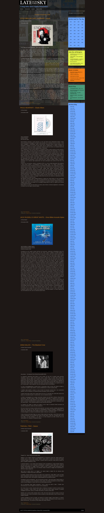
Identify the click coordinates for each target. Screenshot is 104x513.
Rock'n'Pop (28, 103)
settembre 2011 (73, 392)
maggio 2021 (72, 204)
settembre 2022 (73, 177)
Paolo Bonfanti (26, 211)
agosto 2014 (72, 340)
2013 (74, 36)
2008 (71, 33)
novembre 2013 (73, 355)
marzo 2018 (72, 268)
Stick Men (32, 102)
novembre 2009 (73, 424)
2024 (71, 45)
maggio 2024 (72, 143)
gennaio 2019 (72, 251)
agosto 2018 (72, 259)
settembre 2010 (73, 409)
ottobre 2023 (72, 155)
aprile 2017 (72, 286)
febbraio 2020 (72, 229)
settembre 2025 (73, 118)
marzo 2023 (72, 167)
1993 (74, 21)
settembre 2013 (73, 359)
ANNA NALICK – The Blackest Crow (32, 345)
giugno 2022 (72, 182)
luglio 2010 (72, 413)
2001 (74, 27)
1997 (74, 24)
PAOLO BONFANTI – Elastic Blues (32, 108)
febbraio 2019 (72, 249)
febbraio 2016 (72, 310)
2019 (82, 39)
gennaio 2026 (72, 111)
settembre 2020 (73, 217)
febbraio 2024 (72, 148)
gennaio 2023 (72, 170)
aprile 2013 (72, 367)
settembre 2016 (73, 298)
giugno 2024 (72, 141)
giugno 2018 (72, 263)
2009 (74, 33)
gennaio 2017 (72, 291)
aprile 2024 (72, 145)
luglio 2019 (72, 241)
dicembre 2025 (72, 113)
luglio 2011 (72, 394)
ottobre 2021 (72, 195)
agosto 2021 (72, 199)
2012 (71, 36)
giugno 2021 (72, 202)
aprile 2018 (72, 266)
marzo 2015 (72, 328)
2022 (78, 42)
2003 (82, 27)
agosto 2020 (72, 219)
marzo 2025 (72, 128)
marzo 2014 (72, 349)
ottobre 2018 (72, 256)
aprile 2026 (72, 106)
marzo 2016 (72, 308)
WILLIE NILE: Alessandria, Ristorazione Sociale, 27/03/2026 (77, 90)
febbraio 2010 (72, 419)
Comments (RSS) (46, 510)
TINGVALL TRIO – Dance (29, 426)
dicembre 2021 (72, 192)
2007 (82, 30)
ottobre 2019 (72, 236)
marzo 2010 (72, 418)
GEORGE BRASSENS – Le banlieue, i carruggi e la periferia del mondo (77, 59)
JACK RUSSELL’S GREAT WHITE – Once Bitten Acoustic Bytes (42, 217)
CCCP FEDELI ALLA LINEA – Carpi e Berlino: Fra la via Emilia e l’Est (76, 64)
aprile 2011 (72, 399)
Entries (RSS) (39, 510)
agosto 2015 (72, 320)
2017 (74, 39)
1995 (82, 21)
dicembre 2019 (72, 232)
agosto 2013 (72, 360)
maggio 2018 (72, 264)
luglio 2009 (72, 431)
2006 (78, 30)
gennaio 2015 (72, 332)
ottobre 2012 (72, 377)
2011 (82, 33)
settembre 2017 (73, 278)
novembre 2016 (73, 295)
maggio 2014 (72, 345)
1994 (78, 21)
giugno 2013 (72, 364)
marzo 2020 (72, 227)
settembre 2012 (73, 379)
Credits (82, 510)
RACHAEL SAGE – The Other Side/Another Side (75, 93)
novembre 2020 (73, 214)
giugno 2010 (72, 414)
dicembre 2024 (72, 133)
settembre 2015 (73, 318)
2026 (78, 45)
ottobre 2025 (72, 116)
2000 (71, 27)
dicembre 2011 (72, 389)
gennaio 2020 (72, 231)
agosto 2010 (72, 411)
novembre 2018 (73, 254)
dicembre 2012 (72, 374)
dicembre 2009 (72, 423)
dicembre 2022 (72, 172)
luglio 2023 (72, 160)
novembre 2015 (73, 315)
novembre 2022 (73, 173)
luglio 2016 (72, 301)
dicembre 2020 (72, 212)
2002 (78, 27)
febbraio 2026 (72, 109)
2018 (78, 39)
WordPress (34, 510)
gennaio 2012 (72, 387)
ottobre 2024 (72, 135)
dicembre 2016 (72, 293)
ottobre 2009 (72, 426)
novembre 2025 (73, 114)
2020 (71, 42)
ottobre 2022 (72, 175)
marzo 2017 (72, 288)
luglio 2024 (72, 140)
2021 (74, 42)
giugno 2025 (72, 123)
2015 (82, 36)
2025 (74, 45)
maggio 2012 (72, 382)
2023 (82, 42)
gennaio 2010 (72, 421)
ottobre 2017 (72, 276)
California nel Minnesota (74, 74)
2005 (74, 30)
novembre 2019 (73, 234)
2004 (71, 30)
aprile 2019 (72, 246)
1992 (71, 21)
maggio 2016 (72, 305)
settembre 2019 (73, 237)
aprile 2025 (72, 126)
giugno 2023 (72, 162)
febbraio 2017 (72, 290)
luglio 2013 (72, 362)
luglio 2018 (72, 261)
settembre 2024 (73, 136)
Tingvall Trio (25, 502)
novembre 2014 (73, 335)
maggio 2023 (72, 163)
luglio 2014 (72, 342)
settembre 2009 (73, 428)
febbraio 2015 (72, 330)
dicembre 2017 (72, 273)
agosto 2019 (72, 239)
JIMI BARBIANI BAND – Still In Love (76, 88)
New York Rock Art (73, 61)
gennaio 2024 (72, 150)
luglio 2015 (72, 322)
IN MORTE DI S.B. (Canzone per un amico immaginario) (76, 54)
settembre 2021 (73, 197)
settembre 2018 (73, 258)
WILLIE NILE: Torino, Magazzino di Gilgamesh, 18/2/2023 (76, 72)
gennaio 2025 (72, 131)
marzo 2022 (72, 187)
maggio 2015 (72, 325)
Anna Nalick (25, 420)
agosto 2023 (72, 158)
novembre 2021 (73, 194)
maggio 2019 (72, 244)
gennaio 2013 (72, 372)
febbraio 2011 (72, 401)
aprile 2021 (72, 205)
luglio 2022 (72, 180)
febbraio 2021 (72, 209)
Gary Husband (26, 102)
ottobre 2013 (72, 357)
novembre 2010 (73, 406)
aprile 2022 (72, 185)
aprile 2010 (72, 416)
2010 (78, 33)
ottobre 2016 (72, 296)
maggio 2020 (72, 224)
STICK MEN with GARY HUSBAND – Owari (35, 18)
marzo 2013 (72, 369)
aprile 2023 (72, 165)
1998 (78, 24)
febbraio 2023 (72, 168)
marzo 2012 (72, 386)
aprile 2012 (72, 384)
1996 (71, 24)
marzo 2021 (72, 207)
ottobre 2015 (72, 317)
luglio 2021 (72, 200)
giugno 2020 (72, 222)
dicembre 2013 (72, 354)
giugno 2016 (72, 303)
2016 (71, 39)
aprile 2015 (72, 327)
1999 (82, 24)
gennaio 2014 (72, 352)
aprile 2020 (72, 226)
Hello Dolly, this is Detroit (74, 76)
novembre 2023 (73, 153)
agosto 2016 (72, 300)
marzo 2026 (72, 108)
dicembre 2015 (72, 313)
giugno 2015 (72, 323)
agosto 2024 (72, 138)
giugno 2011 (72, 396)
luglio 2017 (72, 281)
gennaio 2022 (72, 190)
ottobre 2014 (72, 337)
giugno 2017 (72, 283)
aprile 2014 (72, 347)
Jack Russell (26, 339)
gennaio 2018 (72, 271)
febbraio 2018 (72, 269)
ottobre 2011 (72, 391)
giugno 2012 (72, 381)
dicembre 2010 (72, 404)
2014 (78, 36)
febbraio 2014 (72, 350)
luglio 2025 (72, 121)
